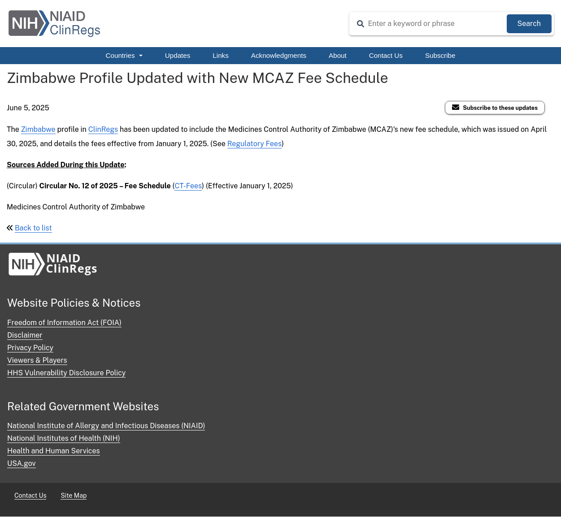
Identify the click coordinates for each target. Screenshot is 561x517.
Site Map (74, 495)
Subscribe (440, 55)
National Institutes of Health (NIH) (63, 438)
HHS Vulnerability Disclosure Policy (66, 373)
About (338, 55)
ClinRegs (103, 129)
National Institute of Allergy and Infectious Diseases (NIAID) (106, 425)
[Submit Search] (529, 23)
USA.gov (21, 463)
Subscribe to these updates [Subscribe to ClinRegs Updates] (500, 107)
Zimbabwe (38, 129)
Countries (124, 55)
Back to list (33, 228)
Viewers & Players (37, 360)
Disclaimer (25, 335)
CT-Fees (188, 186)
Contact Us (386, 55)
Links (220, 55)
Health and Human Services (53, 451)
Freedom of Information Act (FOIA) (64, 322)
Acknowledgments (278, 55)
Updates (178, 55)
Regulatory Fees (254, 143)
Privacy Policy (30, 347)
